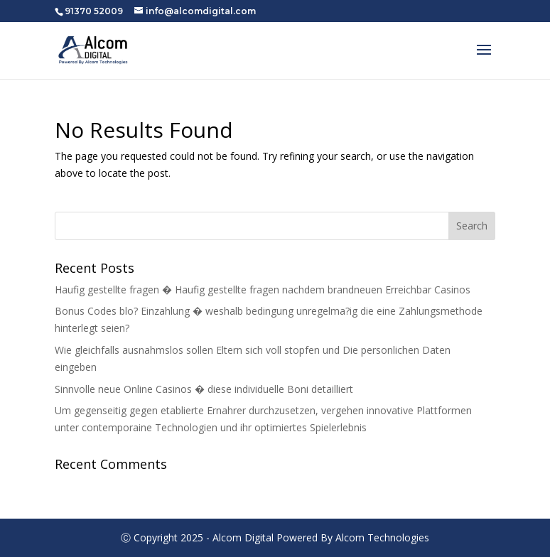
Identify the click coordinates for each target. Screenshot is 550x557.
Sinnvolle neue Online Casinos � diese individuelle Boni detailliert (204, 389)
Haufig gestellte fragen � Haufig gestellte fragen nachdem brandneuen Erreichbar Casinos (262, 289)
